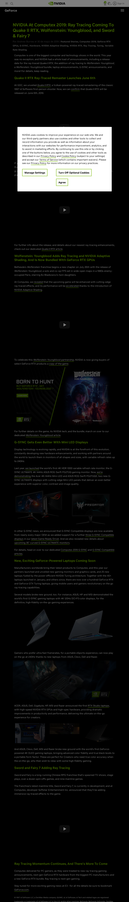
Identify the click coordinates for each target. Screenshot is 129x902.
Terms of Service (48, 159)
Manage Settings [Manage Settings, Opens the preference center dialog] (35, 172)
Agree (62, 182)
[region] (64, 159)
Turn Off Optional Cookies (73, 172)
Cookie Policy (68, 156)
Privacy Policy (48, 156)
